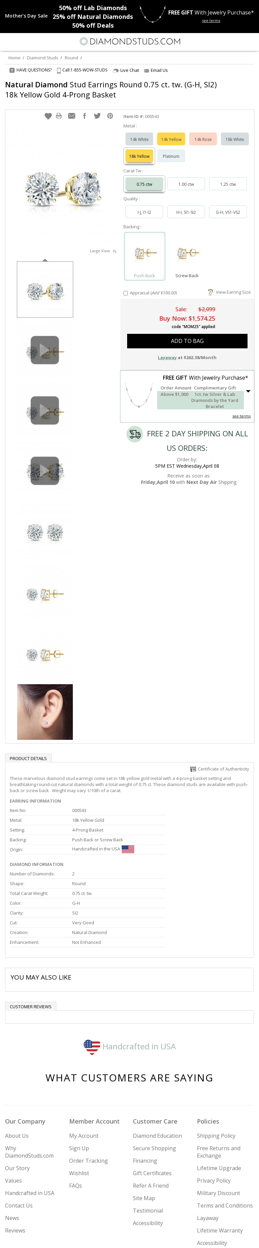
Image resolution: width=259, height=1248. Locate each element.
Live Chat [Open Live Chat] (126, 70)
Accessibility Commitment (213, 1178)
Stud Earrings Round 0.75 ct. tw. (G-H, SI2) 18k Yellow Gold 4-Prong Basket (103, 89)
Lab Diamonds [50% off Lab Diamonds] (93, 8)
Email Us (156, 70)
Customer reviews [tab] (31, 939)
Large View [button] (103, 243)
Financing (145, 1093)
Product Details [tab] (28, 752)
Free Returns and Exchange (218, 1084)
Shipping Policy (216, 1068)
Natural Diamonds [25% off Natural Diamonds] (93, 16)
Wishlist (79, 1105)
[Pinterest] (145, 1237)
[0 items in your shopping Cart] (250, 41)
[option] (45, 282)
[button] (48, 109)
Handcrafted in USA (130, 978)
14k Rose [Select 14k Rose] (203, 133)
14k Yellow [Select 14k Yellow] (171, 133)
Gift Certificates (152, 1105)
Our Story (17, 1100)
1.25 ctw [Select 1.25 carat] (228, 177)
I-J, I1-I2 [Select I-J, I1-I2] (144, 205)
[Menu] (8, 41)
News (12, 1150)
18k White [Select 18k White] (235, 133)
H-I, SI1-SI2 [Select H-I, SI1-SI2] (186, 205)
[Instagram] (95, 1237)
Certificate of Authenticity (219, 762)
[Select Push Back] (144, 246)
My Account (83, 1068)
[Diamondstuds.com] (129, 42)
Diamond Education (157, 1068)
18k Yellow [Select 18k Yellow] (139, 149)
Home (14, 58)
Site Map (144, 1130)
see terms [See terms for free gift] (211, 20)
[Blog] (163, 1237)
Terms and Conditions (225, 1137)
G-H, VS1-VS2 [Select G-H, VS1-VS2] (228, 205)
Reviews (15, 1162)
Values (13, 1112)
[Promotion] (26, 15)
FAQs (75, 1118)
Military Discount (218, 1125)
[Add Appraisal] (125, 286)
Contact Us (19, 1137)
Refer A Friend (151, 1118)
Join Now (228, 1217)
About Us (17, 1068)
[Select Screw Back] (187, 246)
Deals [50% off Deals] (93, 25)
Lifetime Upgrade (219, 1100)
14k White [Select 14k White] (139, 133)
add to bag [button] (187, 334)
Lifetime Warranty (220, 1162)
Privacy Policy (214, 1112)
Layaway (208, 1150)
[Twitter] (113, 1237)
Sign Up (79, 1080)
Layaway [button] (167, 351)
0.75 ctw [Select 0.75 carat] (144, 177)
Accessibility (148, 1155)
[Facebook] (129, 1237)
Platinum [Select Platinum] (171, 149)
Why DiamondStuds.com (29, 1084)
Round (71, 58)
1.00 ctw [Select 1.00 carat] (186, 177)
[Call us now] (237, 40)
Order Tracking (88, 1093)
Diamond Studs (42, 58)
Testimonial (148, 1143)
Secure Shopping (154, 1080)
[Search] (21, 41)
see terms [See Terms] (241, 409)
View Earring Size (229, 285)
